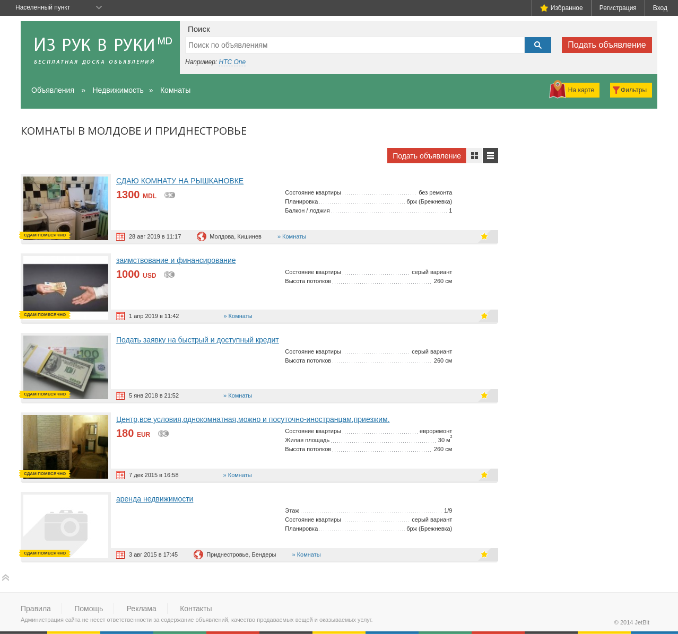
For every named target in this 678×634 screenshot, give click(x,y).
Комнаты (175, 90)
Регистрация (618, 8)
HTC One (232, 62)
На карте (581, 90)
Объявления (52, 90)
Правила (36, 608)
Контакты (196, 608)
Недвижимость (117, 90)
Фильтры (634, 90)
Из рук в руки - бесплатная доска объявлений (100, 47)
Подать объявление (607, 44)
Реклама (142, 608)
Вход (660, 8)
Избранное (561, 8)
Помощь (88, 608)
